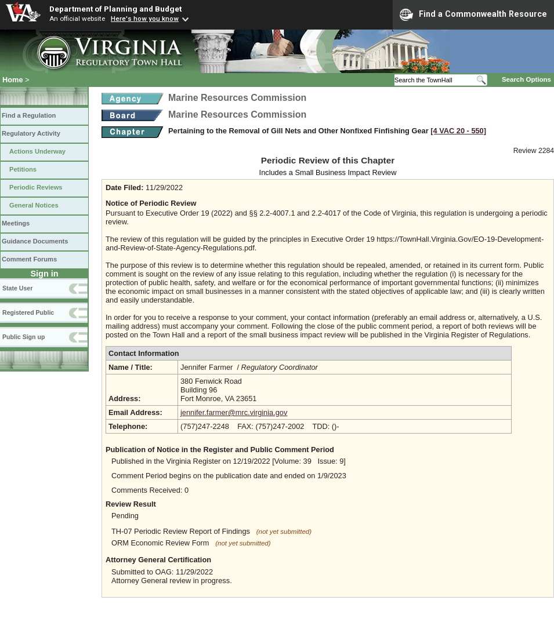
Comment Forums (29, 259)
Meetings (16, 223)
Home (12, 79)
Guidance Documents (35, 241)
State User (17, 288)
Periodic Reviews (36, 187)
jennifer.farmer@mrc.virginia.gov (233, 412)
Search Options (526, 79)
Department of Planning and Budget (115, 8)
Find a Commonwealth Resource (473, 14)
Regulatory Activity (31, 133)
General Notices (34, 205)
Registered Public (28, 312)
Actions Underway (37, 151)
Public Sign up (23, 336)
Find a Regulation (29, 115)
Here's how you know (145, 18)
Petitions (23, 169)
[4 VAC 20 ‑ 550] (458, 130)
